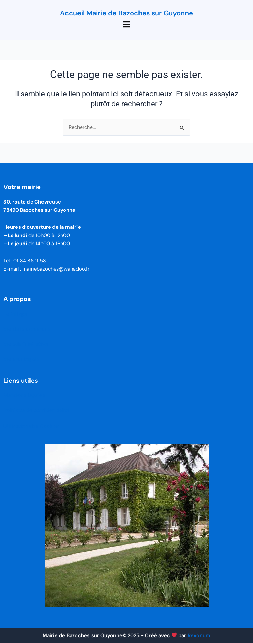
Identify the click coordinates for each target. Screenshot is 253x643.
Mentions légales (24, 395)
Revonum (199, 635)
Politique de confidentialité (36, 410)
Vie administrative (25, 344)
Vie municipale (21, 359)
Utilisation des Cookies (31, 426)
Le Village (15, 314)
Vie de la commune (27, 329)
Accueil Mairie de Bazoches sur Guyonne (126, 13)
